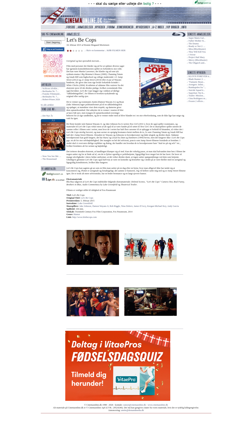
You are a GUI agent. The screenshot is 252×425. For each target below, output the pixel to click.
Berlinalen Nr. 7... (50, 91)
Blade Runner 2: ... (196, 79)
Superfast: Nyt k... (196, 93)
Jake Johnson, (85, 206)
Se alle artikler (47, 105)
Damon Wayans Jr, (101, 206)
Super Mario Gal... (196, 38)
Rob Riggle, (115, 206)
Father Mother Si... (196, 41)
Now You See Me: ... (51, 156)
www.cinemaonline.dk (158, 405)
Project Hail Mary (196, 57)
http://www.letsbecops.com (84, 217)
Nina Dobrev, (127, 206)
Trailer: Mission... (196, 95)
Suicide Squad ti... (196, 90)
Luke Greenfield (85, 203)
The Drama (193, 43)
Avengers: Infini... (196, 84)
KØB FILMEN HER (116, 50)
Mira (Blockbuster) (197, 49)
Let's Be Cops (87, 198)
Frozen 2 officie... (196, 101)
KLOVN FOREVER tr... (199, 76)
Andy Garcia (173, 206)
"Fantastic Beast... (196, 82)
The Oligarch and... (197, 63)
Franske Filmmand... (51, 94)
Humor (77, 214)
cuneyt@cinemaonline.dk (134, 405)
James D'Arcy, (140, 206)
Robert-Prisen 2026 (51, 99)
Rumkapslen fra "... (197, 87)
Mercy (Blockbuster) (197, 60)
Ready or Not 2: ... (196, 46)
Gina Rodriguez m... (197, 98)
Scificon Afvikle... (50, 88)
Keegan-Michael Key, (157, 206)
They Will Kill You (197, 52)
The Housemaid (49, 159)
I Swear (191, 54)
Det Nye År (47, 116)
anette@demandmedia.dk (132, 410)
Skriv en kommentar (95, 50)
